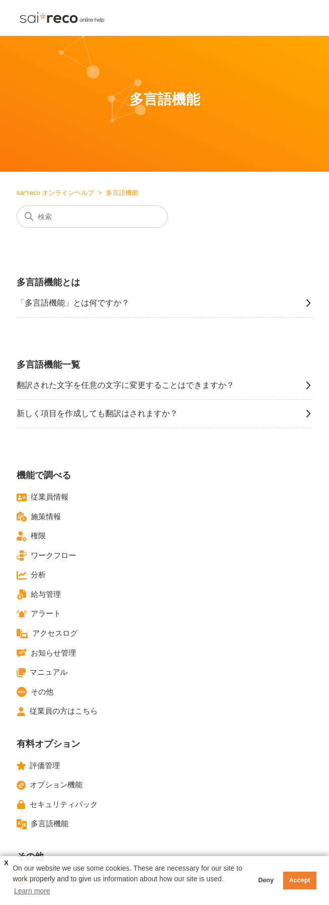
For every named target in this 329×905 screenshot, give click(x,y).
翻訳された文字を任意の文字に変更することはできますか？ (165, 385)
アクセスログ (47, 633)
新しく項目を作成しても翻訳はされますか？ (165, 413)
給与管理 (39, 594)
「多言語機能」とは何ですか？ (165, 302)
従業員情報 (43, 497)
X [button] (6, 863)
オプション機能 (50, 784)
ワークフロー (46, 555)
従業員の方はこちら (57, 711)
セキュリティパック (57, 804)
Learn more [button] (32, 891)
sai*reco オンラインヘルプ (56, 192)
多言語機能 (43, 824)
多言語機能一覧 (48, 365)
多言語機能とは (48, 282)
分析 (31, 575)
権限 (31, 536)
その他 (35, 692)
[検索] (92, 217)
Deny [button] (266, 880)
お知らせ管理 (46, 653)
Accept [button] (299, 880)
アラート (39, 614)
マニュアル (42, 672)
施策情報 (39, 517)
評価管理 (38, 765)
